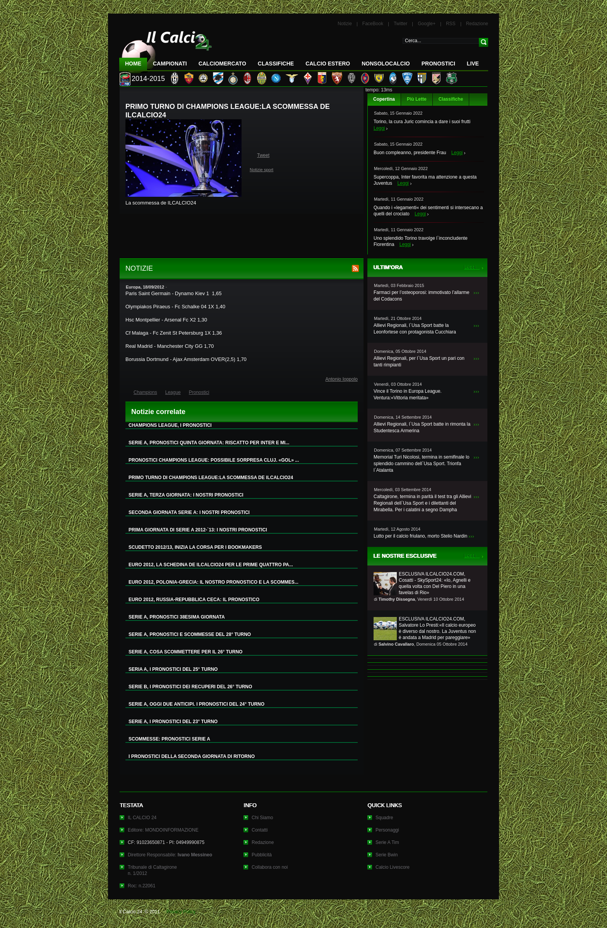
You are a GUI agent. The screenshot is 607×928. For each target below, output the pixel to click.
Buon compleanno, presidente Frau (410, 152)
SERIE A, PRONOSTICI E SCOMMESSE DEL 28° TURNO (190, 634)
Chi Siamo (262, 817)
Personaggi (387, 830)
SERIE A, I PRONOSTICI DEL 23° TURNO (173, 721)
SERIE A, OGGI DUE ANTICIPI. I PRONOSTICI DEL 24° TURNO (196, 704)
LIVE (473, 63)
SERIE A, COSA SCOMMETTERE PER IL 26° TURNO (185, 652)
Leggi (379, 128)
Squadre (384, 817)
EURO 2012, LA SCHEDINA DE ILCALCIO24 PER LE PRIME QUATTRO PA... (211, 564)
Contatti (259, 830)
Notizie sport (261, 169)
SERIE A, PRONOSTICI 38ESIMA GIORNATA (177, 617)
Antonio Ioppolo (342, 379)
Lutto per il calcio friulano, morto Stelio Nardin (420, 536)
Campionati (170, 63)
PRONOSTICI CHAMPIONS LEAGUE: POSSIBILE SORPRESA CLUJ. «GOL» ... (214, 460)
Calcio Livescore (393, 867)
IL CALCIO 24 (142, 817)
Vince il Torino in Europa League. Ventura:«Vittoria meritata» (408, 394)
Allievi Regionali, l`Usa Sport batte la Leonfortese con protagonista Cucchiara (415, 329)
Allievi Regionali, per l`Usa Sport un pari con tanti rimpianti (419, 362)
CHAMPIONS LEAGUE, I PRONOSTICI (170, 425)
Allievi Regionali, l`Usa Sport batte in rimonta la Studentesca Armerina (422, 427)
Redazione (477, 23)
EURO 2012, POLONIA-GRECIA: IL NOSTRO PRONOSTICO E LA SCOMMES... (213, 582)
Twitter (400, 23)
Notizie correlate (158, 412)
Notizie (345, 23)
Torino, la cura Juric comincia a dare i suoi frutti (422, 121)
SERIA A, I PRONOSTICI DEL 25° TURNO (173, 669)
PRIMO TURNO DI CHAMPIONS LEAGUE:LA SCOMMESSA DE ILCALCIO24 (211, 477)
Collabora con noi (270, 867)
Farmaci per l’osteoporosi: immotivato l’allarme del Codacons (421, 296)
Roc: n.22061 (141, 885)
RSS (451, 23)
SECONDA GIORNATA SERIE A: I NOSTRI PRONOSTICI (189, 512)
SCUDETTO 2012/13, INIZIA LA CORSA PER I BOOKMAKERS (195, 547)
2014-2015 (148, 78)
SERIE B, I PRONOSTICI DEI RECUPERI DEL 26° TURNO (190, 686)
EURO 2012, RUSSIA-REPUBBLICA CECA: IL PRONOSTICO (194, 599)
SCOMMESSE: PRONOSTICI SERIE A (169, 739)
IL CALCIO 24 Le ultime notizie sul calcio (165, 49)
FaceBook (372, 23)
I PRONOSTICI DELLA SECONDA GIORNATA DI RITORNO (192, 756)
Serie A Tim (387, 842)
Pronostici (438, 63)
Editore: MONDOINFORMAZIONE (163, 830)
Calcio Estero (327, 63)
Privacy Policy (180, 911)
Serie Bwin (387, 855)
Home (133, 63)
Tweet (263, 155)
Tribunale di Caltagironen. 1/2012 (152, 870)
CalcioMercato (222, 63)
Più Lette (417, 99)
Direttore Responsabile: (170, 855)
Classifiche (451, 99)
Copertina (384, 99)
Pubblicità (262, 855)
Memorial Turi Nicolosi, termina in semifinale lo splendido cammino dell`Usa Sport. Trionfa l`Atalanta (421, 463)
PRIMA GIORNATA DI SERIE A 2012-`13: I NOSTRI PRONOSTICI (198, 530)
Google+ (427, 23)
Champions (145, 392)
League (173, 392)
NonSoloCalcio (386, 63)
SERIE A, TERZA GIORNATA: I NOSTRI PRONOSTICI (186, 495)
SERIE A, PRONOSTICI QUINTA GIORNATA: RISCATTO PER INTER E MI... (209, 442)
